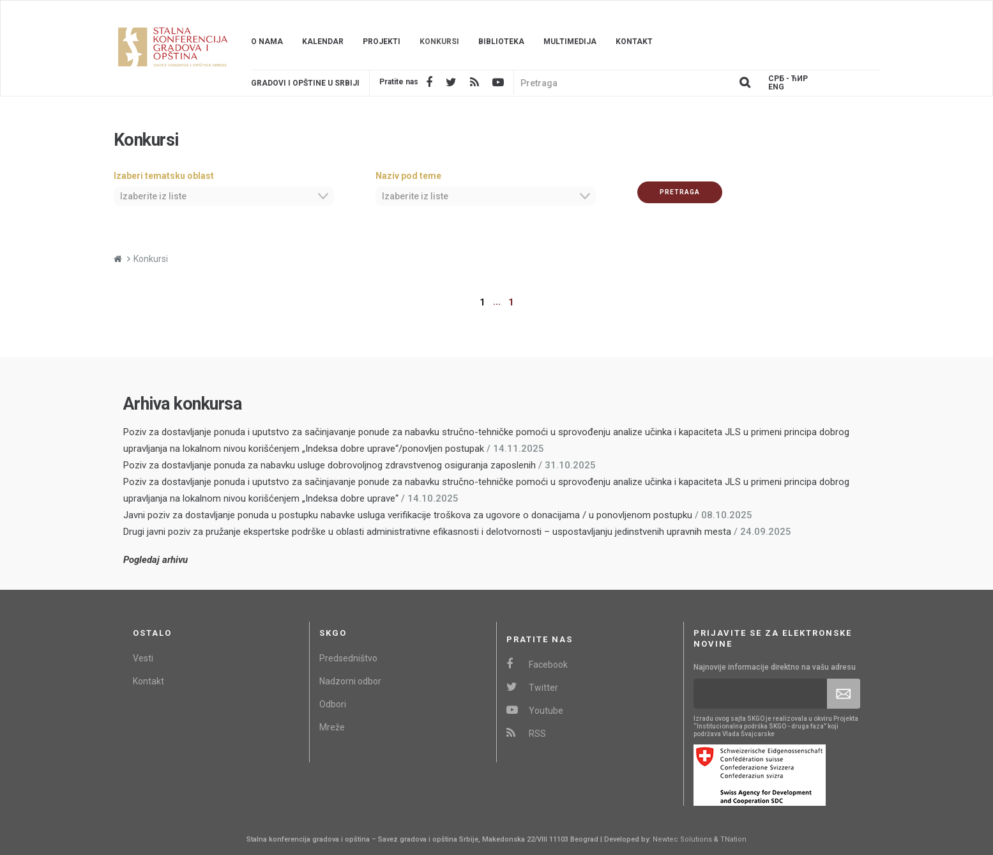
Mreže (332, 727)
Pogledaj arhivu (155, 560)
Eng (776, 87)
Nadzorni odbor (350, 681)
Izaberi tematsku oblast (164, 176)
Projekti (381, 41)
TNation (733, 839)
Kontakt (634, 41)
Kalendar (323, 41)
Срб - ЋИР (788, 79)
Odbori (332, 704)
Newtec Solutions (682, 839)
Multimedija (569, 41)
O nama (267, 41)
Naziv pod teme (408, 176)
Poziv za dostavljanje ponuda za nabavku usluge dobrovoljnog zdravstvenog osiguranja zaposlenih (329, 465)
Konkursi (439, 41)
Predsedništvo (348, 658)
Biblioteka (501, 41)
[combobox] (224, 196)
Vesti (143, 658)
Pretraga (680, 192)
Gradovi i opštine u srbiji (305, 83)
